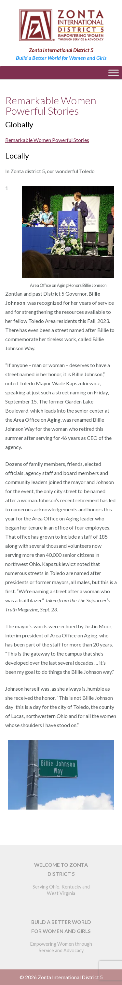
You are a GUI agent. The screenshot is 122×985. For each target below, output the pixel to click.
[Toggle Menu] (113, 73)
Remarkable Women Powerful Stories (47, 140)
